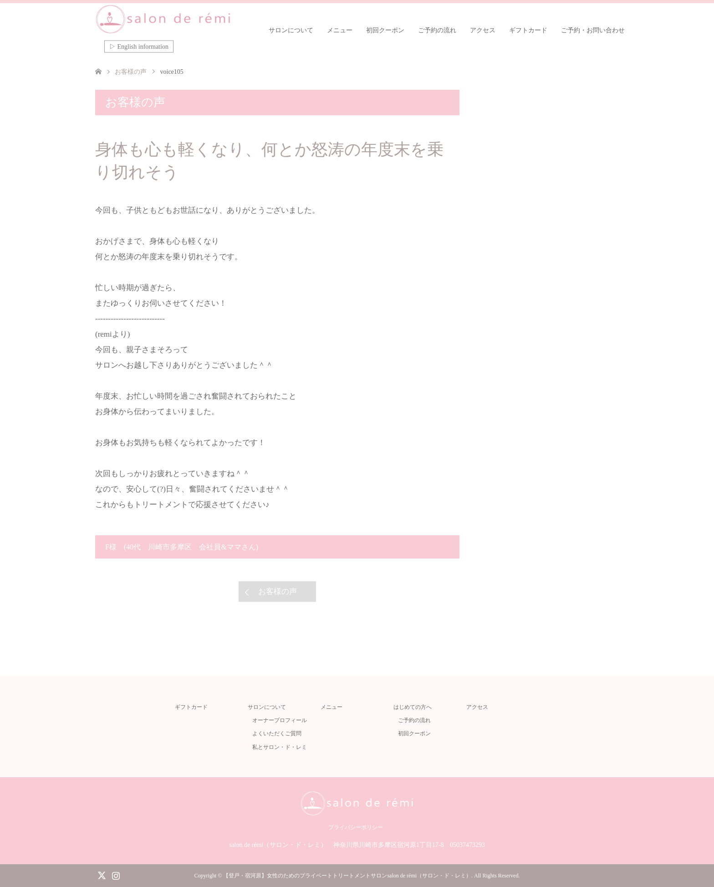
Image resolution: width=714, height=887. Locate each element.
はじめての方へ (412, 707)
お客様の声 (277, 591)
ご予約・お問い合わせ (593, 30)
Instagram (115, 874)
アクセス (482, 30)
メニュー (339, 30)
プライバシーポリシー (355, 827)
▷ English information (138, 46)
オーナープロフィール (279, 720)
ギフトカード (528, 30)
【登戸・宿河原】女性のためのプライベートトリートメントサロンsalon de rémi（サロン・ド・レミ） (347, 875)
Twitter (101, 874)
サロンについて (291, 30)
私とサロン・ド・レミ (279, 747)
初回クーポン (385, 30)
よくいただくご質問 (276, 733)
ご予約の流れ (437, 30)
